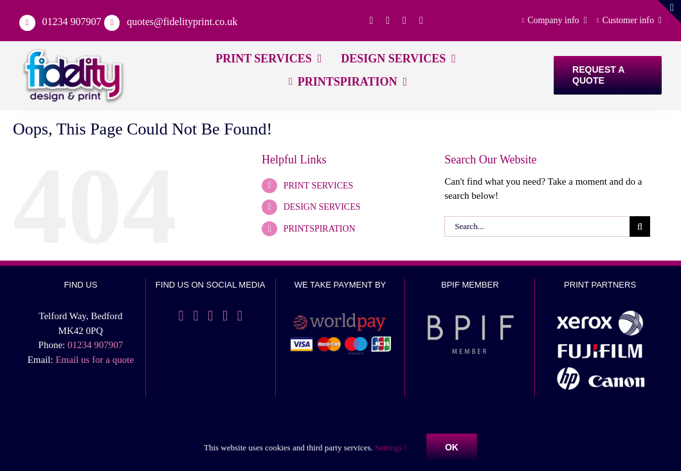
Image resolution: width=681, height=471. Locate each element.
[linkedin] (404, 20)
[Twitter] (195, 316)
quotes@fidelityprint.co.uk (182, 21)
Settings (391, 447)
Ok (452, 447)
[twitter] (388, 20)
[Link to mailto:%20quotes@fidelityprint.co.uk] (112, 23)
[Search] (640, 226)
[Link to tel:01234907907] (27, 23)
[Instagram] (225, 316)
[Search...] (537, 226)
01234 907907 (72, 21)
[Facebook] (181, 316)
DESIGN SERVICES (322, 207)
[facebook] (371, 20)
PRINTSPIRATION (320, 229)
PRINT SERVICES (319, 185)
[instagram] (421, 20)
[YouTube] (239, 316)
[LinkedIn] (210, 316)
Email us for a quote (94, 360)
